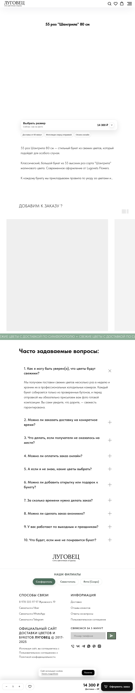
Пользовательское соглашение (88, 619)
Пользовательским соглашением (37, 652)
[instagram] (99, 646)
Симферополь (44, 581)
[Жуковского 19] (73, 646)
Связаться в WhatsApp (32, 613)
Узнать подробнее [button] (50, 673)
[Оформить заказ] (117, 686)
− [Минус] (6, 686)
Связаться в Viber (29, 607)
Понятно (88, 672)
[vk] (78, 646)
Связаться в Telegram (31, 619)
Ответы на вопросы (82, 613)
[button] (109, 3)
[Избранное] (30, 686)
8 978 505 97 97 (28, 601)
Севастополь (67, 581)
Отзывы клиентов (80, 607)
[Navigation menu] (129, 3)
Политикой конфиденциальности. (37, 656)
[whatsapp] (89, 646)
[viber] (94, 646)
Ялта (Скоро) (91, 581)
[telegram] (83, 646)
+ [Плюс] (19, 686)
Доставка (76, 601)
